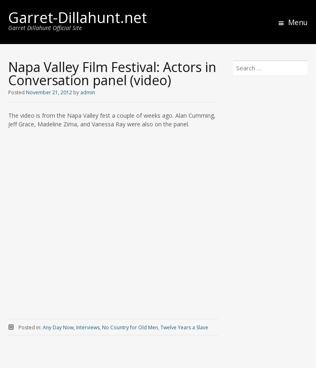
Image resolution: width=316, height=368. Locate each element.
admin (87, 92)
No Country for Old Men (130, 327)
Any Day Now (58, 327)
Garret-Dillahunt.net (77, 17)
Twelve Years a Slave (184, 327)
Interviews (88, 327)
